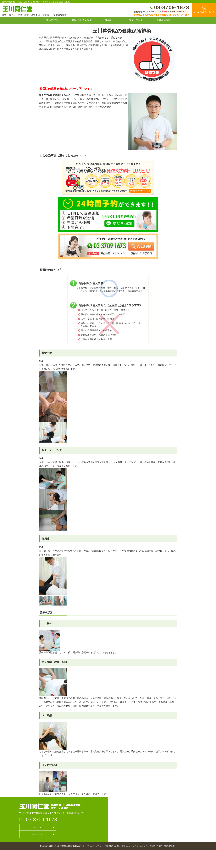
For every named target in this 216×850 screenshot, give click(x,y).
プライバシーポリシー (94, 846)
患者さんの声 (163, 20)
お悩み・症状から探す (80, 20)
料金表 (108, 20)
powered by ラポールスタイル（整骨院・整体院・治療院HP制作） (151, 846)
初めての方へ (53, 20)
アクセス (35, 827)
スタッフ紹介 (135, 20)
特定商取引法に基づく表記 (115, 846)
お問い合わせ (53, 26)
